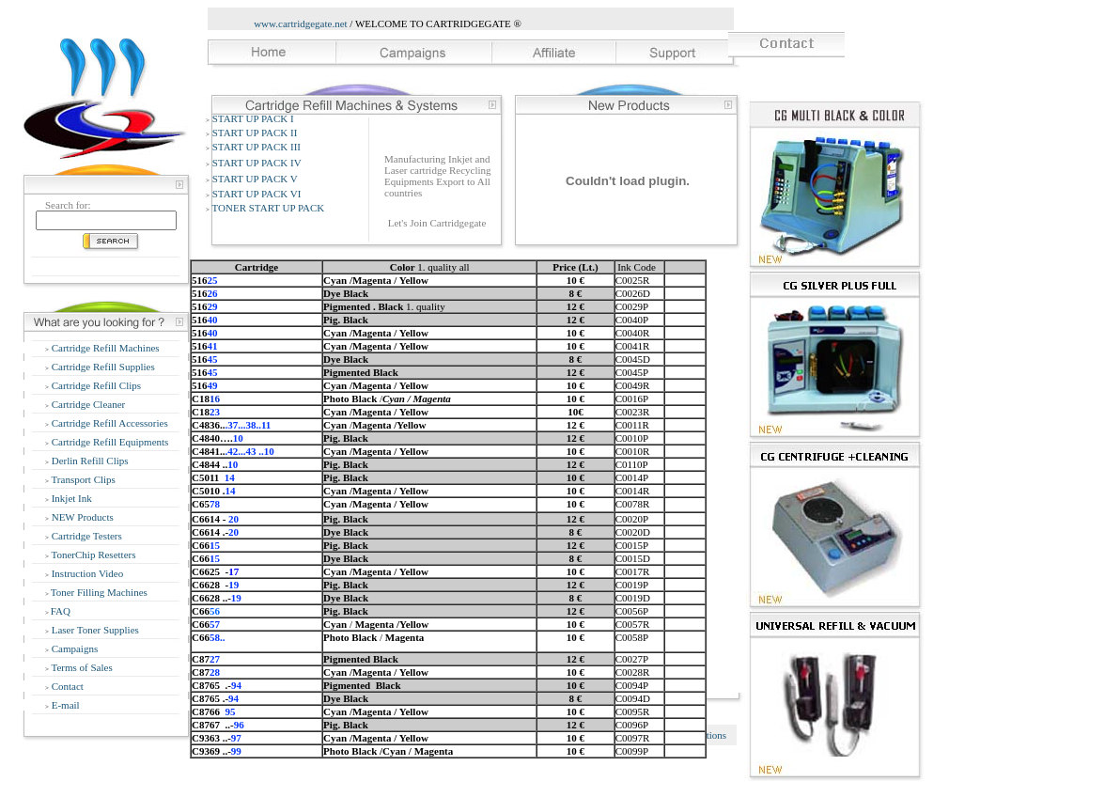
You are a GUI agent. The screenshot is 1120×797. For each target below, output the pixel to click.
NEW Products (81, 517)
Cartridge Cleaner (87, 404)
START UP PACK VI (257, 193)
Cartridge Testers (85, 535)
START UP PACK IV (257, 162)
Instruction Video (86, 573)
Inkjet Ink (70, 498)
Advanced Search (102, 266)
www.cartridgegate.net (300, 23)
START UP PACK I (253, 118)
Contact (66, 686)
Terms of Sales (81, 667)
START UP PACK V (255, 178)
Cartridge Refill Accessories (108, 423)
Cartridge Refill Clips (95, 385)
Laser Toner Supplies (94, 629)
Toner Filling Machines (99, 592)
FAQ (60, 611)
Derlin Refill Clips (89, 460)
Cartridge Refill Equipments (108, 441)
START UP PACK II (255, 132)
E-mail (64, 705)
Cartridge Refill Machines (104, 347)
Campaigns (73, 648)
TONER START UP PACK (268, 207)
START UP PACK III (256, 146)
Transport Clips (82, 479)
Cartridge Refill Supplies (102, 366)
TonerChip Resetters (92, 554)
